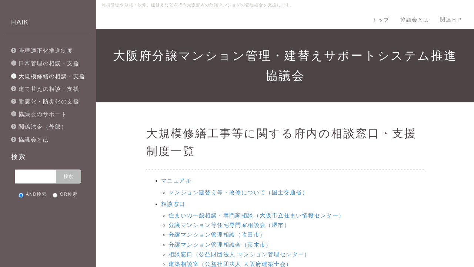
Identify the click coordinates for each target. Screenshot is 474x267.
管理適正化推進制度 (46, 50)
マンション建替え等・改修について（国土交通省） (238, 192)
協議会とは (414, 20)
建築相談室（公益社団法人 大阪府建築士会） (230, 264)
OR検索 (65, 195)
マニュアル (176, 180)
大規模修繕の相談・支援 (52, 76)
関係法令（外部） (43, 126)
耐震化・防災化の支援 (49, 101)
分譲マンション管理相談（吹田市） (217, 234)
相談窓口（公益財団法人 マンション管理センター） (239, 254)
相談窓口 (173, 204)
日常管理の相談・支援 (49, 63)
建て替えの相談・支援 (49, 89)
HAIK (20, 22)
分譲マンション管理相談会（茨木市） (220, 244)
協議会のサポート (43, 114)
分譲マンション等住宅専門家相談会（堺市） (229, 225)
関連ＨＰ (451, 20)
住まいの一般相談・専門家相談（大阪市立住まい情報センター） (256, 215)
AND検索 (33, 195)
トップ (380, 20)
